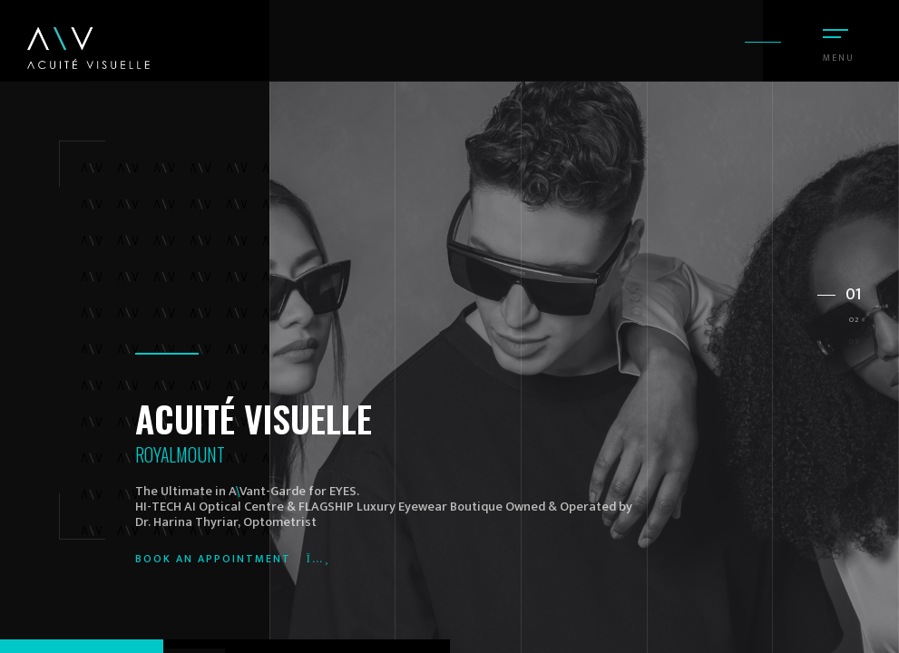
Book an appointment (232, 559)
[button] (840, 288)
